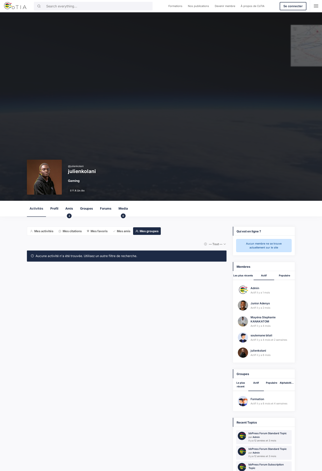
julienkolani (258, 350)
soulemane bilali (261, 335)
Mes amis (123, 231)
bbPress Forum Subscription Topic (266, 466)
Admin (255, 288)
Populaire (284, 275)
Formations (175, 6)
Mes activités (43, 231)
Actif (264, 275)
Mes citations (72, 231)
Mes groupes (149, 231)
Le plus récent (240, 384)
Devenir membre (225, 6)
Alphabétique (287, 382)
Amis (69, 212)
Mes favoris (99, 231)
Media (123, 212)
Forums (106, 208)
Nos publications (198, 6)
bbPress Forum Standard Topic (267, 433)
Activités (36, 208)
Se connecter (293, 6)
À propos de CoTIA (252, 6)
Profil (54, 208)
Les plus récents (243, 275)
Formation (257, 399)
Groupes (86, 208)
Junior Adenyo (260, 303)
